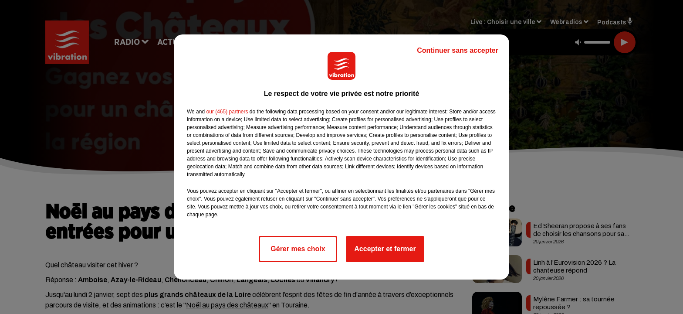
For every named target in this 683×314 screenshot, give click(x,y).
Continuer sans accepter (457, 50)
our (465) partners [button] (227, 112)
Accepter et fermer (385, 249)
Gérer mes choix (297, 249)
